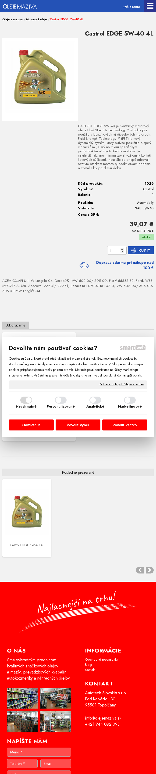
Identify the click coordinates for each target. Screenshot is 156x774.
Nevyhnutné (26, 406)
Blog (88, 556)
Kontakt (90, 561)
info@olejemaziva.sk (103, 609)
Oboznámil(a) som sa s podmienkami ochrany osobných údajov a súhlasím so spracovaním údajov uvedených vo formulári (43, 698)
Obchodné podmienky (101, 550)
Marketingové (130, 406)
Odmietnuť (31, 425)
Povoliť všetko (125, 425)
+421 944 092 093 (102, 616)
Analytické (95, 406)
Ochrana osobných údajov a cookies (122, 385)
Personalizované (61, 406)
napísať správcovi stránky (71, 764)
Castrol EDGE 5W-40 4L (19, 446)
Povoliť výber (78, 425)
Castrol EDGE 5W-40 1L (39, 331)
